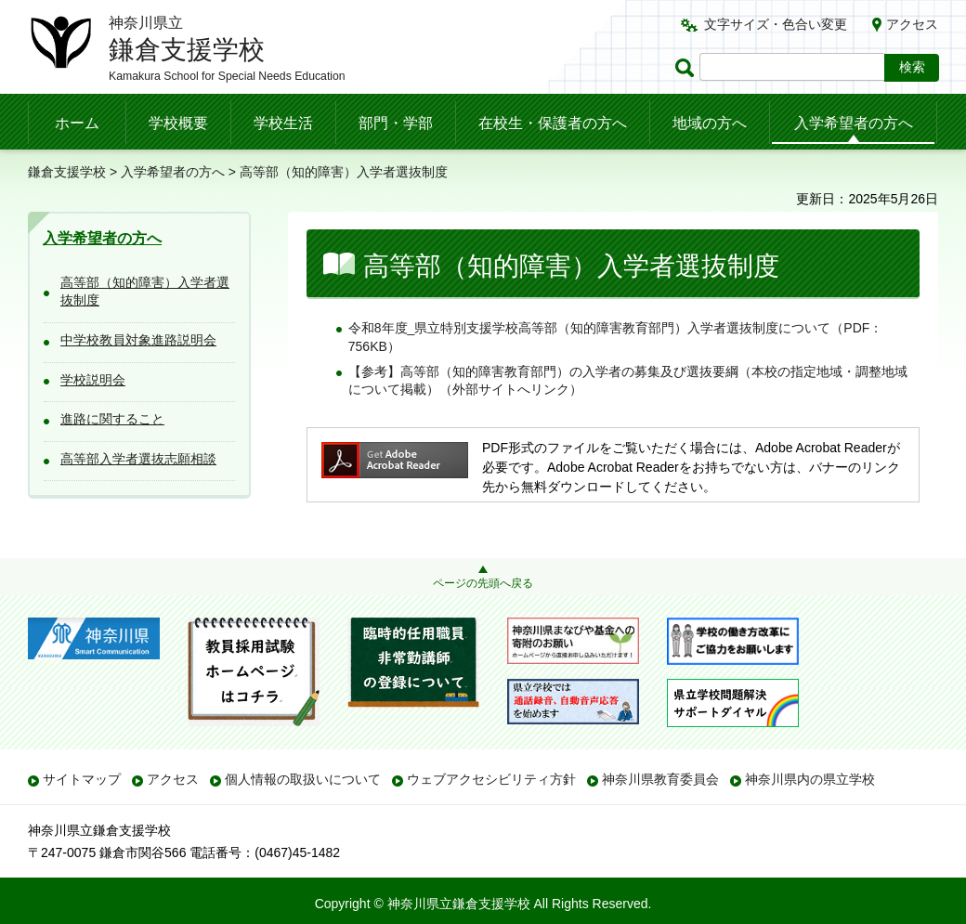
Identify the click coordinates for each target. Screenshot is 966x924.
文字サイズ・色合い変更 (775, 24)
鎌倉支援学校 (67, 171)
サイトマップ (82, 779)
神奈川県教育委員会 (660, 779)
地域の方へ (709, 123)
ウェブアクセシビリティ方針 (491, 779)
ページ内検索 (687, 67)
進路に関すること (112, 418)
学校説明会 (92, 379)
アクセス (912, 24)
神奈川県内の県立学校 (810, 779)
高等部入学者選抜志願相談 (138, 458)
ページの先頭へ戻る (483, 583)
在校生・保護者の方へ (552, 123)
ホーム (77, 123)
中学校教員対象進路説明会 (138, 339)
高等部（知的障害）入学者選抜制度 (144, 291)
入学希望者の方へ (853, 123)
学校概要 (178, 123)
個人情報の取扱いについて (303, 779)
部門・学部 (396, 123)
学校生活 (283, 123)
